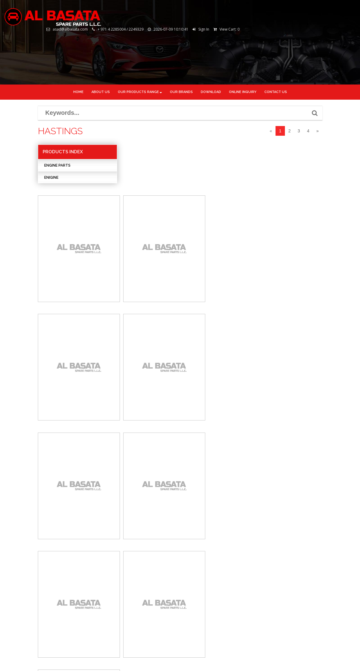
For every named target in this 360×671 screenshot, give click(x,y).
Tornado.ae (341, 656)
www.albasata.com (91, 600)
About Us (17, 565)
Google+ (198, 582)
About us (100, 92)
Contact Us (19, 604)
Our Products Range (140, 92)
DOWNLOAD (211, 92)
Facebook (198, 554)
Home (78, 92)
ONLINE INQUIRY (242, 92)
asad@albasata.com (93, 591)
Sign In (315, 9)
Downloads (20, 585)
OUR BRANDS (181, 92)
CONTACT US (275, 92)
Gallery (16, 575)
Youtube (198, 591)
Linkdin (197, 573)
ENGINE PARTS (57, 166)
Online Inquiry (22, 594)
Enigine (51, 178)
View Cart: (341, 9)
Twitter (197, 564)
